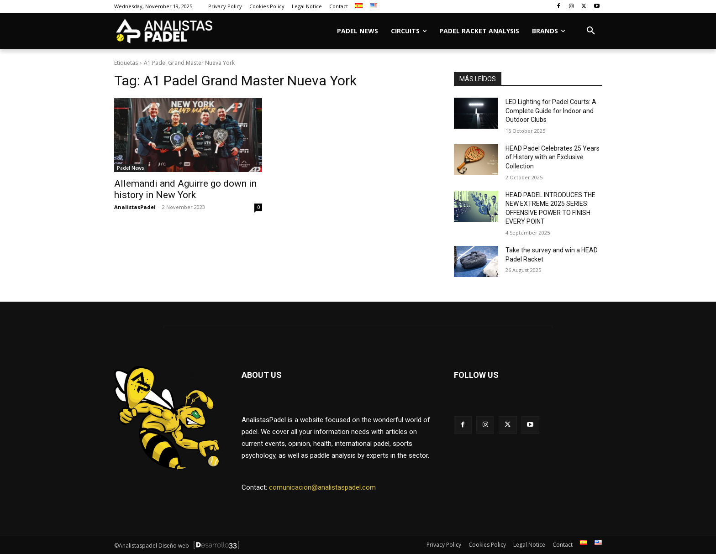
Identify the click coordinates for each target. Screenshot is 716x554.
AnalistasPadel (135, 207)
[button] (591, 31)
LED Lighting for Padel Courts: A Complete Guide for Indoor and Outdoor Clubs (550, 110)
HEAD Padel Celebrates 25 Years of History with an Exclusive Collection (552, 157)
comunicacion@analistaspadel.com (322, 487)
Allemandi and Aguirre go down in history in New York (185, 189)
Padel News (130, 168)
